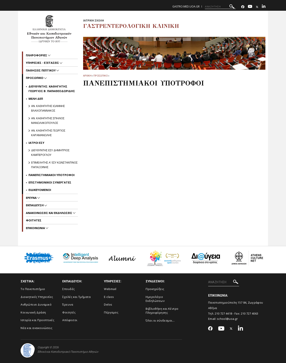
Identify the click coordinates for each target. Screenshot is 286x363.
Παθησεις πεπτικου (41, 70)
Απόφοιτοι (69, 320)
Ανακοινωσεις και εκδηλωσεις (49, 213)
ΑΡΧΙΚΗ (87, 75)
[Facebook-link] (242, 7)
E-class (109, 297)
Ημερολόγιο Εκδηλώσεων (155, 299)
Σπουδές (68, 289)
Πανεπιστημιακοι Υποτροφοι (52, 175)
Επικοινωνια (36, 228)
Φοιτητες (33, 220)
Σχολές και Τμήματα (76, 297)
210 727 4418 (223, 313)
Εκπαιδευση (35, 205)
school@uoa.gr (227, 319)
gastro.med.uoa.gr (186, 6)
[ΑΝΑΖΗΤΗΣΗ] (220, 6)
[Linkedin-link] (263, 7)
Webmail (110, 289)
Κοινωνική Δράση (33, 312)
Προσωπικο (100, 75)
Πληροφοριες (37, 55)
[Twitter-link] (257, 7)
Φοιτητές (68, 312)
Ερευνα (31, 198)
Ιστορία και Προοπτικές (37, 320)
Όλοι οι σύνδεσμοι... (160, 320)
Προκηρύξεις (155, 289)
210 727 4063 (249, 313)
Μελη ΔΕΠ (36, 99)
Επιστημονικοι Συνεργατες (50, 182)
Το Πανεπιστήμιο (33, 289)
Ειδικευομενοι (40, 190)
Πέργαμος (111, 312)
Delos (108, 304)
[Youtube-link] (250, 7)
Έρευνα (67, 304)
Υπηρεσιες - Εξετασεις (43, 63)
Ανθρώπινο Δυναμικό (36, 304)
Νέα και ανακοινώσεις (36, 328)
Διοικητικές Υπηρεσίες (37, 297)
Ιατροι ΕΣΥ (36, 143)
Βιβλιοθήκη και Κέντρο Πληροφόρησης (162, 311)
